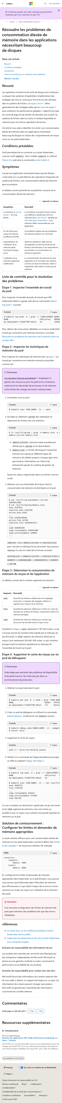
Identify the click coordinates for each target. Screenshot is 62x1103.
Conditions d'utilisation (11, 1095)
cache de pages (47, 107)
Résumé (7, 64)
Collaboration (36, 1084)
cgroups (49, 356)
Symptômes (9, 71)
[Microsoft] (31, 3)
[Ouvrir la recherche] (45, 3)
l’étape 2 (17, 628)
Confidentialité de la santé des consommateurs (21, 1091)
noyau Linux (36, 103)
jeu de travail (40, 217)
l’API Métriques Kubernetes (36, 220)
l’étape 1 (29, 760)
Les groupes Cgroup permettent (20, 378)
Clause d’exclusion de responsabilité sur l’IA (19, 1080)
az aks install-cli (42, 160)
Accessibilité (29, 1095)
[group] (31, 319)
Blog (23, 1084)
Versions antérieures (10, 1084)
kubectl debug (13, 715)
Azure (12, 21)
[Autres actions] (57, 22)
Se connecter (54, 3)
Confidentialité (8, 1087)
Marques (42, 1095)
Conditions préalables (13, 67)
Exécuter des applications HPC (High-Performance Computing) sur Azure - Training (29, 1039)
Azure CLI (7, 160)
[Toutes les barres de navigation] (4, 22)
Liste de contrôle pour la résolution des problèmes (24, 74)
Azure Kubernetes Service (29, 21)
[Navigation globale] (2, 3)
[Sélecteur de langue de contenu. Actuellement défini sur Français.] (8, 1067)
